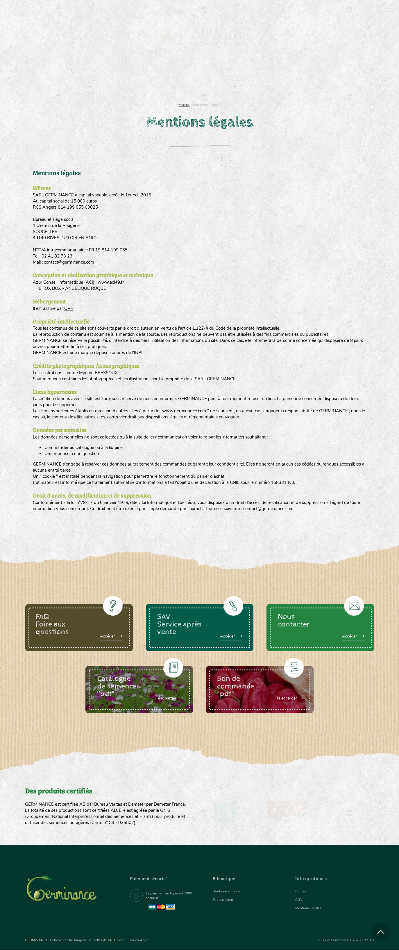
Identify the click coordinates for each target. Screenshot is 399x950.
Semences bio (72, 75)
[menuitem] (346, 11)
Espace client (224, 900)
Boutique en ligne (322, 75)
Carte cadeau (181, 75)
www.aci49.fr (111, 282)
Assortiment (243, 75)
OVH (69, 308)
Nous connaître (126, 75)
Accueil (184, 104)
